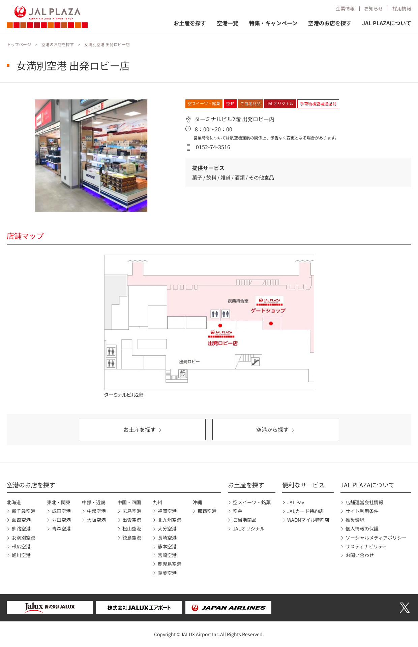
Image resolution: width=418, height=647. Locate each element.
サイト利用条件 (362, 511)
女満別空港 (23, 537)
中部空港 (96, 511)
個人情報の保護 (362, 528)
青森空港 (61, 528)
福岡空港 (167, 511)
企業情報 (345, 8)
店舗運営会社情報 (364, 502)
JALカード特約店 (305, 511)
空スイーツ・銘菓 (252, 502)
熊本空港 (167, 546)
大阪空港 (96, 519)
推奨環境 (355, 519)
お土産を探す (190, 23)
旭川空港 (21, 555)
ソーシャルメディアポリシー (376, 537)
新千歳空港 (23, 511)
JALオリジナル (249, 528)
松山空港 (131, 528)
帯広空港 (21, 546)
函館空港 (21, 519)
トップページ (19, 44)
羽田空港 (61, 519)
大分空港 (167, 528)
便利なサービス (303, 484)
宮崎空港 (167, 555)
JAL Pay (295, 502)
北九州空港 (169, 519)
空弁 (237, 511)
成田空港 (61, 511)
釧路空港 (21, 528)
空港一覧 (227, 23)
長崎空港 (167, 537)
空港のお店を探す (329, 23)
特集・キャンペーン (273, 23)
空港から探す (272, 429)
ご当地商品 (245, 519)
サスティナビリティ (366, 546)
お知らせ (373, 8)
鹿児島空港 (169, 563)
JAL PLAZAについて (386, 23)
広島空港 (131, 511)
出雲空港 (131, 519)
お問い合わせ (360, 555)
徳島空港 (131, 537)
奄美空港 (167, 573)
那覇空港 (207, 511)
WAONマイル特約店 (308, 519)
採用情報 (401, 8)
